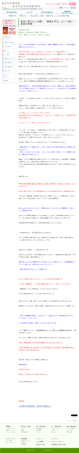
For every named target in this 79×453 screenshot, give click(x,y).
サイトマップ (54, 438)
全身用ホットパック (10, 430)
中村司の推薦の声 (8, 66)
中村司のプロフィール (9, 58)
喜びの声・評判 (40, 444)
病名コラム (6, 50)
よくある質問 (6, 46)
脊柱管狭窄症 (39, 428)
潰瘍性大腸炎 (70, 432)
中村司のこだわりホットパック (8, 37)
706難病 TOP (12, 16)
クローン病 (69, 430)
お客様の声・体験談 (8, 42)
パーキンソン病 (54, 428)
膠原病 (22, 430)
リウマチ (23, 428)
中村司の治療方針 (8, 62)
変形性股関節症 (24, 432)
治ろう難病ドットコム (39, 450)
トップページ (39, 438)
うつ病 (52, 430)
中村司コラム (23, 16)
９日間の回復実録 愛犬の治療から (35, 406)
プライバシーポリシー (6, 75)
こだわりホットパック (11, 428)
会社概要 (5, 80)
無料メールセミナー (10, 442)
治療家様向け (24, 444)
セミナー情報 (9, 440)
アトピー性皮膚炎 (71, 428)
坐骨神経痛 (38, 430)
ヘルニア (38, 432)
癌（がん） (53, 432)
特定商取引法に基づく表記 (58, 444)
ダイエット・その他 (10, 432)
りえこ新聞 (6, 54)
